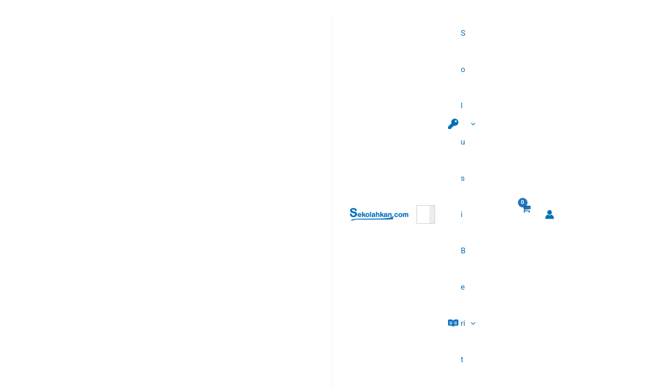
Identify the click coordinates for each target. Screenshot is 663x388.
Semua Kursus (261, 334)
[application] (477, 18)
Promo (247, 320)
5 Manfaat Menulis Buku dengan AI (513, 291)
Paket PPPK (256, 276)
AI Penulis (253, 291)
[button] (458, 18)
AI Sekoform (257, 262)
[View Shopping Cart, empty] (616, 18)
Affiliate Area (258, 305)
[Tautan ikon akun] (640, 18)
